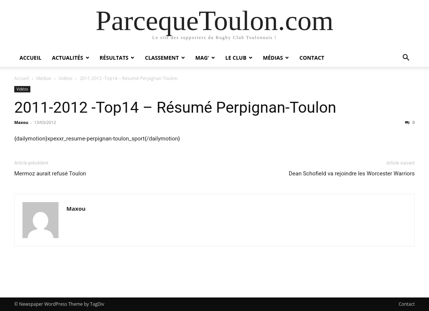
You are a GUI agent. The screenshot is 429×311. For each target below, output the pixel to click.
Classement (161, 57)
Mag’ (202, 57)
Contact (311, 57)
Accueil (30, 57)
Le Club (235, 57)
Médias (273, 57)
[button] (406, 58)
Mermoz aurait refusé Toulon (50, 173)
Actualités (67, 57)
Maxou (21, 122)
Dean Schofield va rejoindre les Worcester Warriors (352, 173)
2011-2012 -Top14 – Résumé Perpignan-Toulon (175, 107)
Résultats (114, 57)
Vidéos (65, 78)
